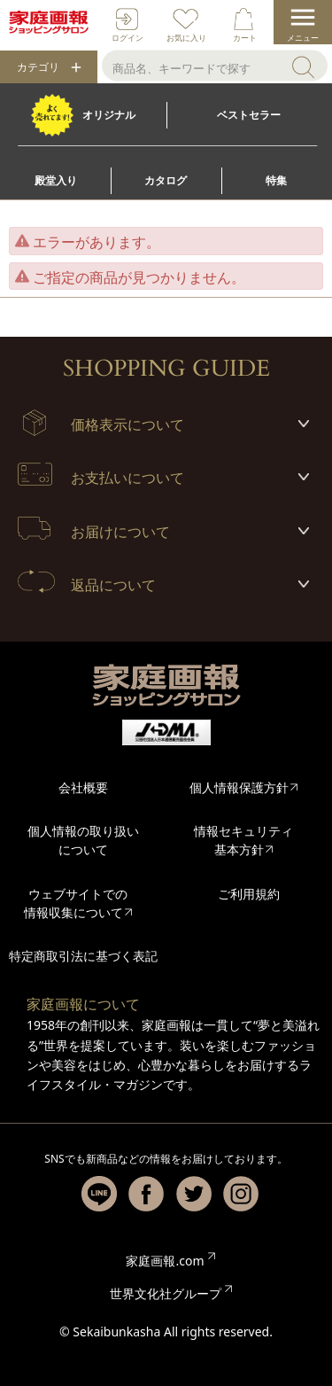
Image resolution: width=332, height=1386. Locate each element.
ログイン (127, 37)
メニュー (303, 37)
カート (245, 37)
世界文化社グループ (165, 1293)
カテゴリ (38, 67)
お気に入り (186, 37)
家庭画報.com (165, 1260)
